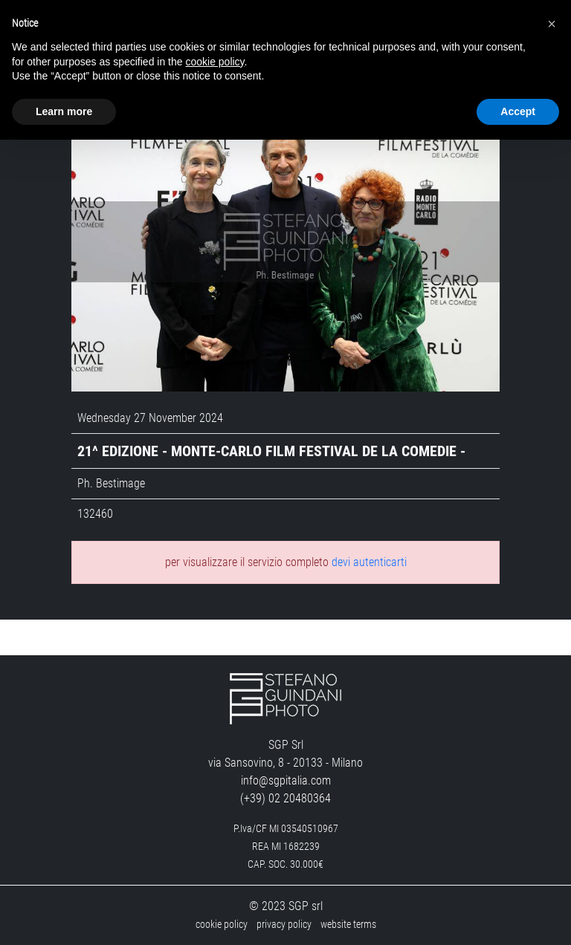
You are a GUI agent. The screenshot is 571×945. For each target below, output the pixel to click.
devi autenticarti (369, 562)
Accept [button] (517, 111)
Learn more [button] (64, 111)
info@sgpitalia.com (286, 780)
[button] (552, 24)
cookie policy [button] (214, 62)
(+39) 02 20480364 (285, 798)
